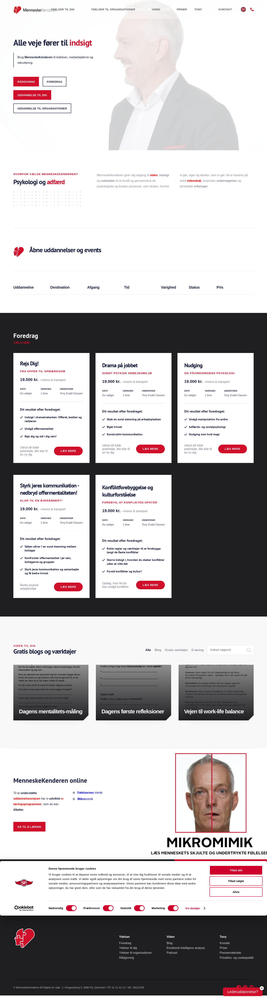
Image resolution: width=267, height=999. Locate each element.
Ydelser (124, 940)
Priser (198, 11)
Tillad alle (236, 953)
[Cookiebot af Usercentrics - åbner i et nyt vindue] (24, 992)
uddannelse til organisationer (42, 108)
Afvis (236, 975)
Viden (183, 11)
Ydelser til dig (111, 11)
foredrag (54, 81)
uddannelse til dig (32, 95)
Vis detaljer (192, 991)
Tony (212, 11)
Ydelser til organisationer (151, 11)
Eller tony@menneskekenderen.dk (216, 899)
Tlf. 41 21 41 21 (223, 888)
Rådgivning (26, 81)
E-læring (198, 653)
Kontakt (228, 11)
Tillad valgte (236, 964)
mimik (89, 796)
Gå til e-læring (29, 830)
